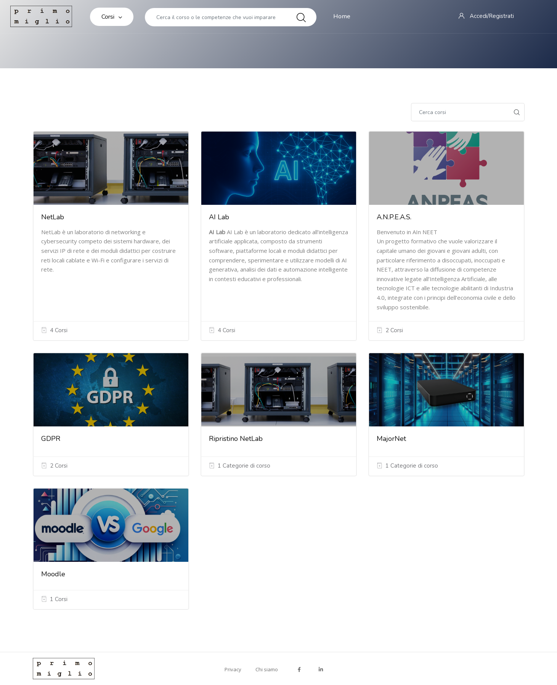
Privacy (233, 669)
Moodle (53, 574)
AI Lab (219, 217)
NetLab (52, 217)
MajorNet (391, 438)
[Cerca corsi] (460, 112)
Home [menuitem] (341, 16)
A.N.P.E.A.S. (394, 217)
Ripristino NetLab (236, 438)
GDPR (50, 438)
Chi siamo (266, 669)
